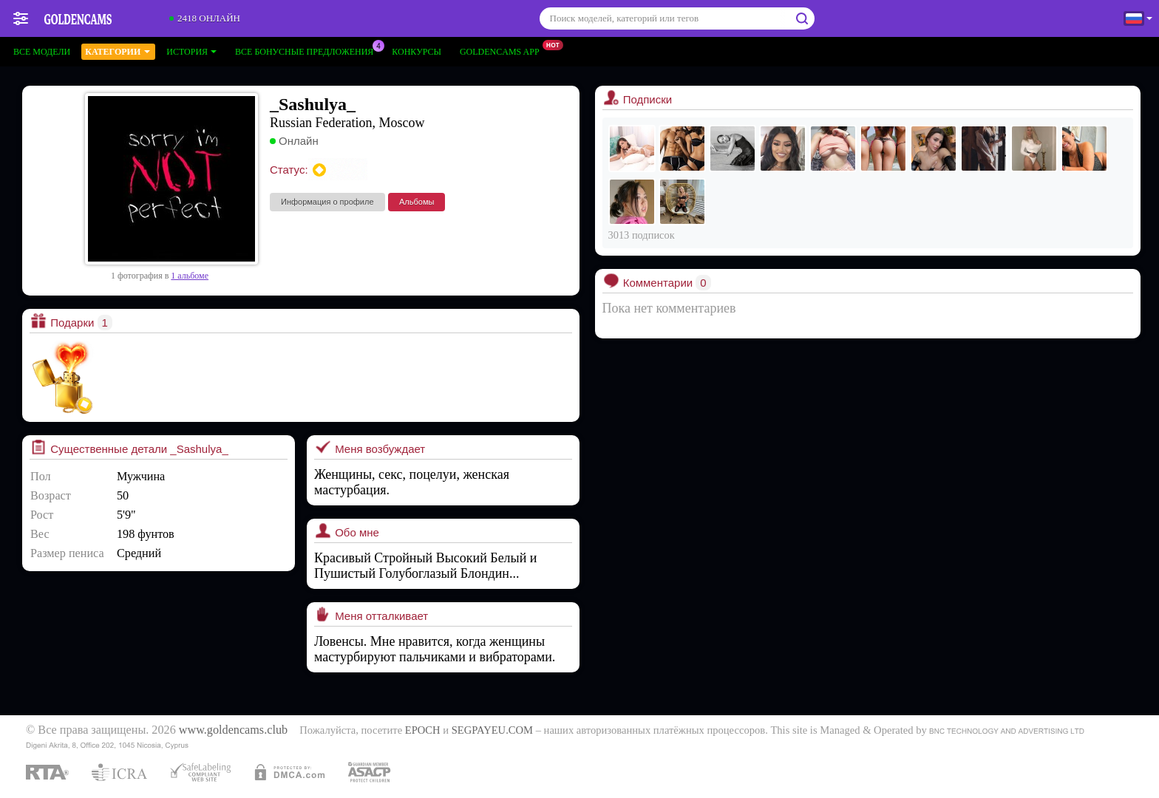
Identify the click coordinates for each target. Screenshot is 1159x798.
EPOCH (423, 730)
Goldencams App (503, 50)
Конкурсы (416, 52)
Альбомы (416, 201)
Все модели (41, 52)
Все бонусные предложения (308, 50)
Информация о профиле (327, 201)
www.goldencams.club (233, 730)
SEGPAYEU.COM (492, 730)
